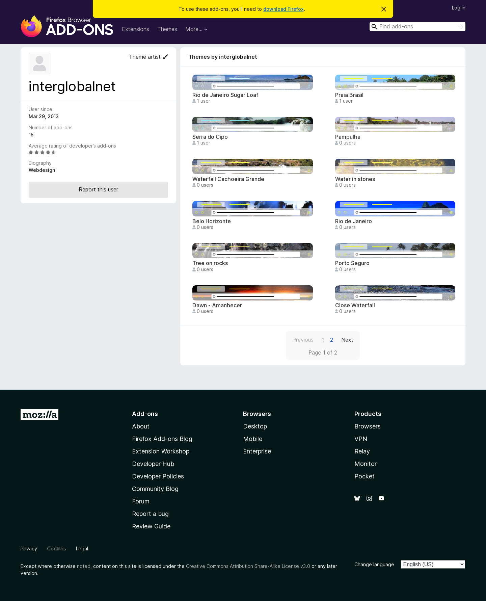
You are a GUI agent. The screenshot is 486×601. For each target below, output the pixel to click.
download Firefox (283, 9)
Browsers (367, 426)
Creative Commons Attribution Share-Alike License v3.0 (248, 566)
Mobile (252, 438)
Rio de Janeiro (353, 221)
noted (83, 566)
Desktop (255, 426)
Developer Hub (153, 463)
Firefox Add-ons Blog (162, 438)
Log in (458, 7)
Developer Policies (158, 476)
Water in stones (355, 179)
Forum (141, 501)
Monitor (365, 463)
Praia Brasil (349, 95)
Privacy (29, 548)
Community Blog (155, 488)
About (141, 426)
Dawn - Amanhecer (217, 305)
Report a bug (150, 513)
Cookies (56, 548)
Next (347, 339)
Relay (362, 451)
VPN (360, 438)
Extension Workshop (160, 451)
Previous (303, 339)
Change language (374, 564)
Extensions (135, 29)
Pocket (364, 476)
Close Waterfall (355, 305)
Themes (167, 29)
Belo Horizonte (211, 221)
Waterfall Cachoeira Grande (228, 179)
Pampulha (347, 137)
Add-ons (145, 413)
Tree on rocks (210, 263)
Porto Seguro (352, 263)
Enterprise (257, 451)
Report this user (98, 189)
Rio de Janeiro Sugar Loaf (225, 95)
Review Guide (151, 526)
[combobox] (417, 26)
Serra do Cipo (210, 137)
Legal (82, 548)
